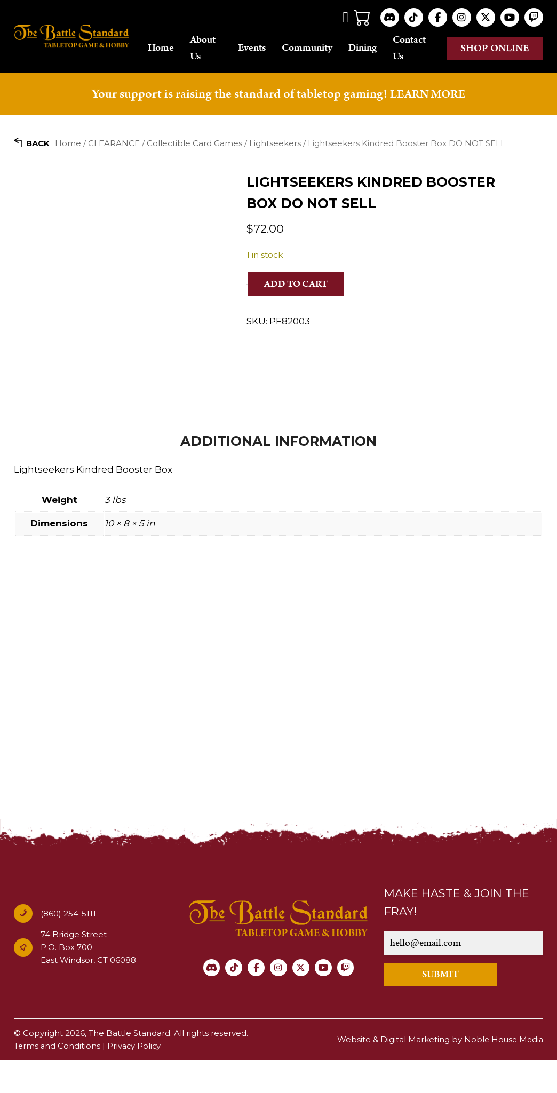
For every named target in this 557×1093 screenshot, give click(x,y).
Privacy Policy (135, 1078)
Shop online (495, 49)
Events (258, 49)
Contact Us (415, 49)
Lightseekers (275, 144)
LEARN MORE (427, 95)
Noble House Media (502, 1072)
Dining (368, 49)
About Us (215, 49)
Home (173, 49)
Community (313, 49)
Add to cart (298, 285)
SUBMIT (447, 1007)
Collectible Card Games (194, 144)
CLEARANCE (114, 144)
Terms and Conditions (57, 1078)
